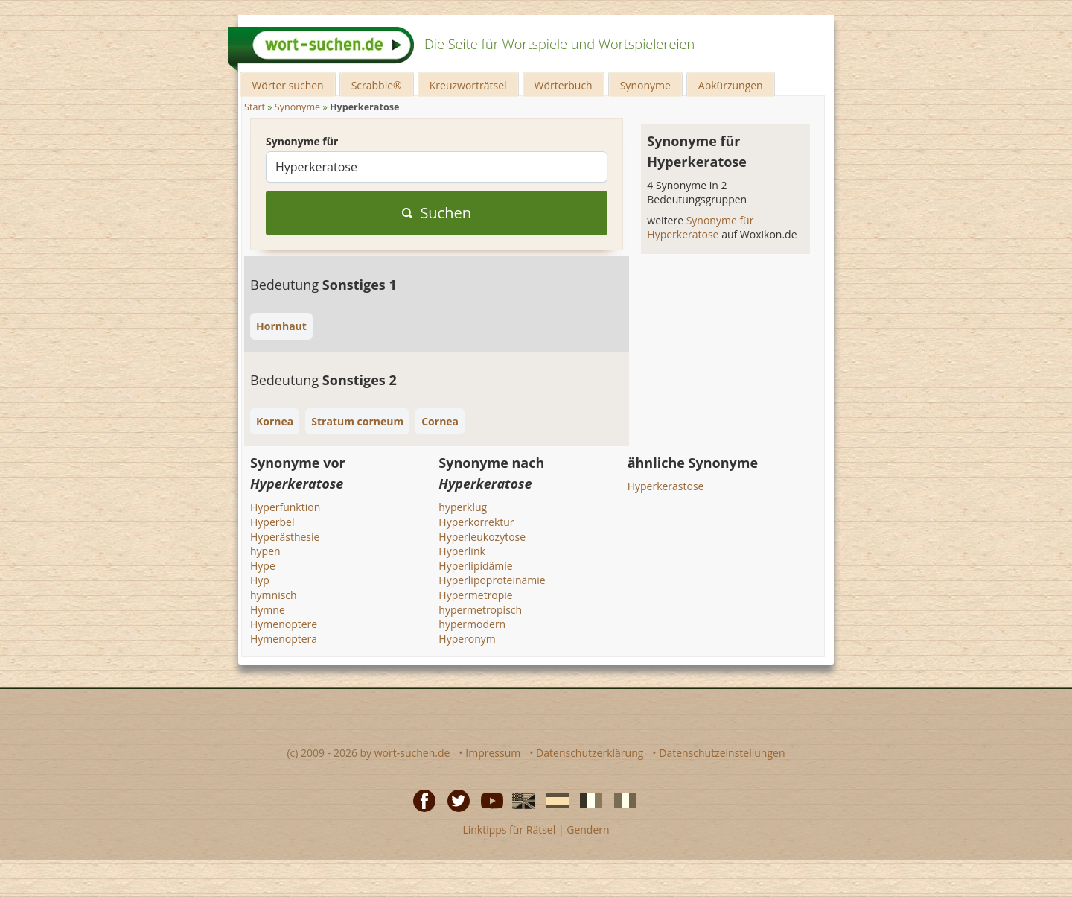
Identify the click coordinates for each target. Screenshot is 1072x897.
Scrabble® (376, 85)
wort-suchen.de (412, 753)
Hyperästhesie (284, 537)
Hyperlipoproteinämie (491, 580)
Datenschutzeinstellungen (722, 753)
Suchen (436, 213)
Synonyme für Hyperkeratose (700, 227)
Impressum (492, 753)
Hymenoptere (283, 624)
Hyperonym (466, 639)
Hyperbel (272, 522)
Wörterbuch (564, 85)
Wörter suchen (287, 85)
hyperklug (462, 507)
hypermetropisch (480, 610)
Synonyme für (302, 141)
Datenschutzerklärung (589, 753)
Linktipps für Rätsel (508, 829)
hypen (265, 551)
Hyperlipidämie (475, 566)
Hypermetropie (475, 595)
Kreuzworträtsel (468, 85)
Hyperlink (461, 551)
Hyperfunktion (285, 507)
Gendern (588, 829)
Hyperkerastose (666, 486)
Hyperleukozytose (482, 537)
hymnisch (273, 595)
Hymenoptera (283, 639)
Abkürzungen (730, 85)
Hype (262, 566)
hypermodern (471, 624)
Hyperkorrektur (476, 522)
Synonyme (645, 85)
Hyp (259, 580)
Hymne (267, 610)
